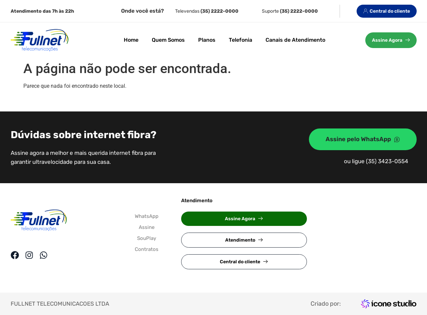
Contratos (146, 249)
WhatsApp (146, 216)
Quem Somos (168, 40)
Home (131, 40)
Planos (207, 40)
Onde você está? (142, 11)
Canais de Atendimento (295, 40)
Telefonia (240, 40)
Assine (146, 227)
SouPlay (146, 238)
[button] (244, 219)
